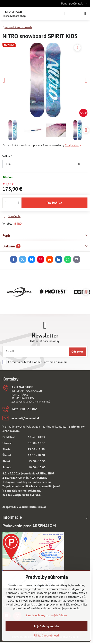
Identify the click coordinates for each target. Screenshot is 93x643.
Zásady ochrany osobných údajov (46, 615)
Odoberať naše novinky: (45, 341)
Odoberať (77, 351)
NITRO (18, 223)
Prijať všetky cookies (46, 626)
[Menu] (85, 14)
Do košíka (54, 203)
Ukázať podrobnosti (46, 635)
